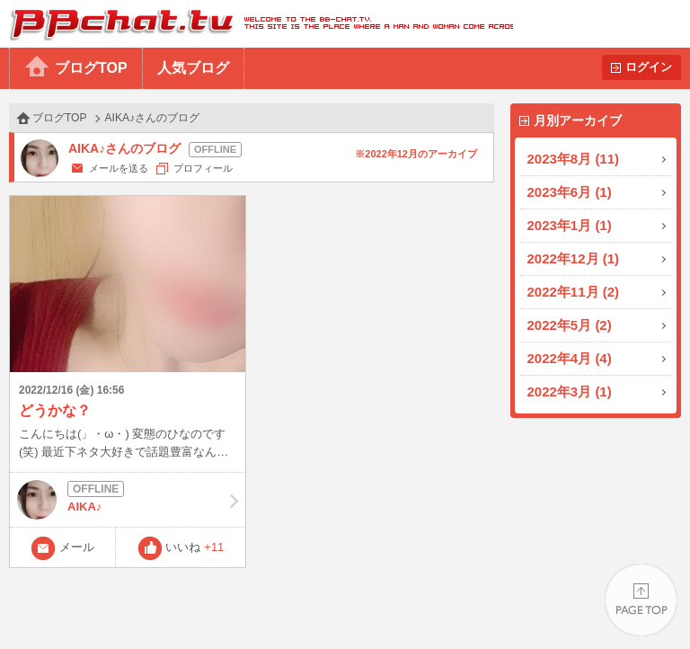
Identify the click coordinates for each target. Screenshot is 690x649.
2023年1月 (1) (569, 225)
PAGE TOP (641, 600)
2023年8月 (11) (573, 158)
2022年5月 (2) (569, 325)
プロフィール (203, 168)
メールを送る (118, 168)
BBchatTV (256, 24)
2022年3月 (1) (569, 391)
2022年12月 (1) (573, 258)
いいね (194, 547)
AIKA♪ (127, 500)
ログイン (648, 67)
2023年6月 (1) (569, 192)
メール (76, 547)
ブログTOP (91, 68)
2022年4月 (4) (569, 358)
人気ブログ (193, 68)
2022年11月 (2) (573, 291)
